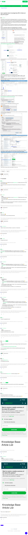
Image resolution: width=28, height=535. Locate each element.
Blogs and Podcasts (4, 8)
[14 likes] (4, 174)
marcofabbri (3, 238)
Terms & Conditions (10, 530)
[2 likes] (4, 207)
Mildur (2, 393)
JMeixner (3, 212)
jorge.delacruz (3, 17)
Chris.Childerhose (4, 226)
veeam (8, 171)
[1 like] (4, 233)
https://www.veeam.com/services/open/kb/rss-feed (8, 43)
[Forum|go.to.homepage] (3, 1)
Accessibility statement (17, 530)
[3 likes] (4, 189)
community (3, 171)
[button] (0, 1)
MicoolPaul (3, 194)
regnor (2, 249)
